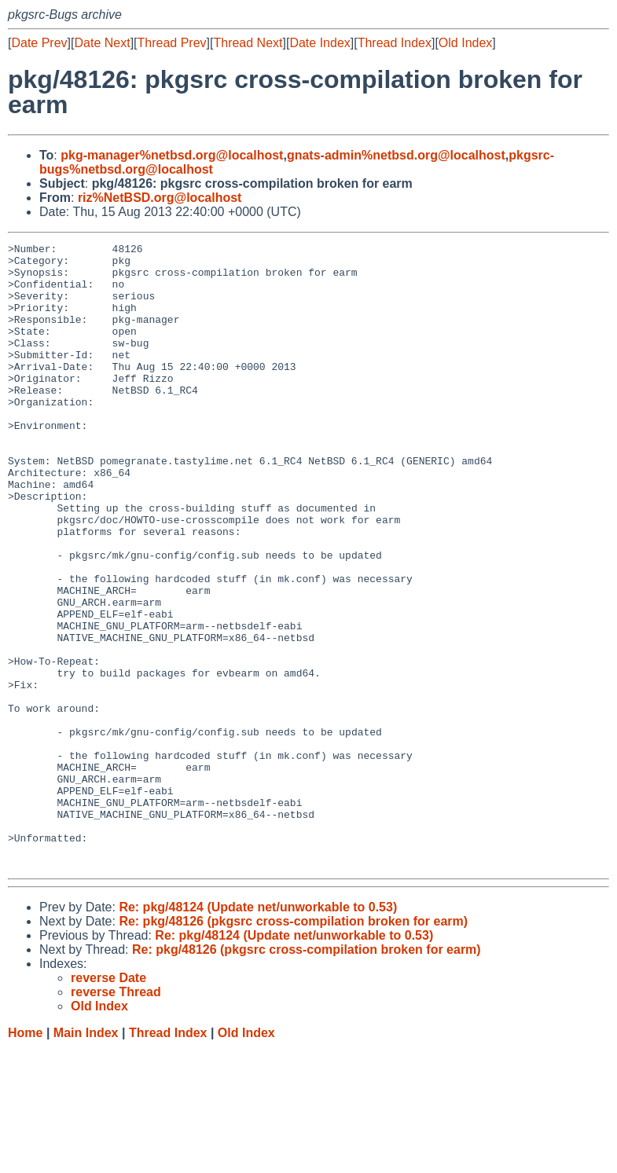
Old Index (465, 42)
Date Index (319, 42)
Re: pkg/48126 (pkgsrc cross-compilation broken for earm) (293, 1046)
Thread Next (247, 42)
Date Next (102, 42)
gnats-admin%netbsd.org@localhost (396, 155)
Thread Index (395, 42)
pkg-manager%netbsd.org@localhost (172, 155)
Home (25, 1157)
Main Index (86, 1157)
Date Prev (39, 42)
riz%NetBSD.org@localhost (160, 197)
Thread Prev (172, 42)
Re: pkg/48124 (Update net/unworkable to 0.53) (258, 1032)
